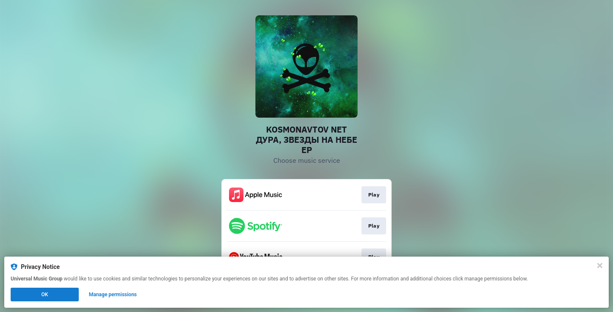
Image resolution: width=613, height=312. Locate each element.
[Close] (600, 265)
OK (44, 295)
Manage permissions (113, 295)
